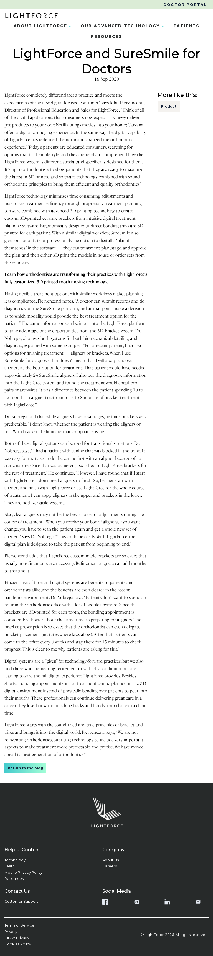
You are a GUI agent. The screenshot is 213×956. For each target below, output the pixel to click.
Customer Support (21, 901)
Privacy (10, 931)
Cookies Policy (17, 944)
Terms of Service (19, 925)
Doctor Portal (185, 5)
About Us (110, 860)
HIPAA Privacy (16, 937)
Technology (15, 860)
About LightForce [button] (44, 26)
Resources (106, 36)
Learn (9, 866)
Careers (109, 866)
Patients (186, 25)
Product (168, 106)
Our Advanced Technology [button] (124, 26)
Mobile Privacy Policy (23, 872)
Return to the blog (25, 768)
